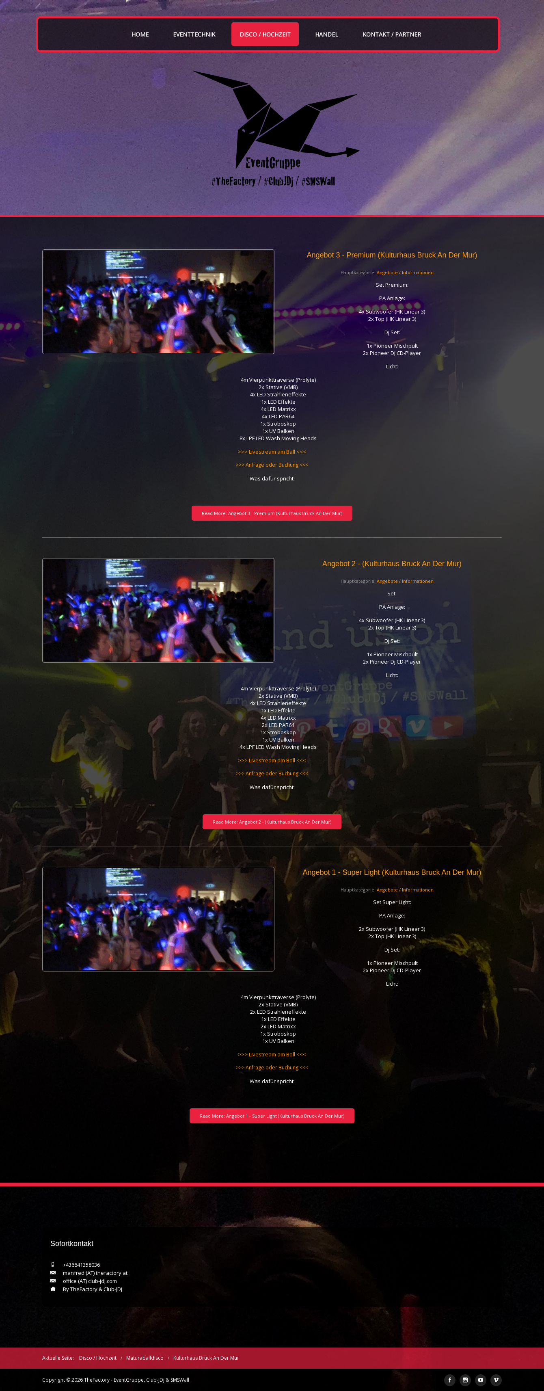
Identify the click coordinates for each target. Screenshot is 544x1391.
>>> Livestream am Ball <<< (272, 451)
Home (140, 34)
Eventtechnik (194, 34)
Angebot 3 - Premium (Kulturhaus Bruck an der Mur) (392, 255)
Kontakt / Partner (392, 34)
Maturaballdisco (145, 1357)
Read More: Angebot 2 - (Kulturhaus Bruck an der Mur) (272, 822)
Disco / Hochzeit (265, 34)
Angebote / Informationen (405, 272)
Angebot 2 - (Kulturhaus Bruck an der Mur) (392, 564)
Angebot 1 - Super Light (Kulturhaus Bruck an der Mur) (391, 872)
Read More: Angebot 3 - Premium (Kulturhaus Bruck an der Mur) (272, 513)
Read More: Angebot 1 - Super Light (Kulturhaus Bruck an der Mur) (272, 1116)
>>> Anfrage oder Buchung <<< (272, 464)
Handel (326, 34)
